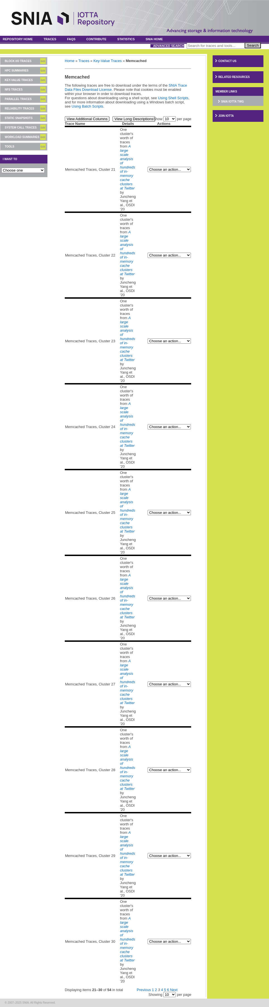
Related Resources (234, 77)
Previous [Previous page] (144, 990)
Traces (50, 39)
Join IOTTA (226, 115)
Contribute (96, 39)
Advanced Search (168, 46)
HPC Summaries (16, 70)
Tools (9, 146)
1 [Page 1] (153, 990)
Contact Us (227, 61)
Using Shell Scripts (173, 98)
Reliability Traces (19, 108)
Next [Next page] (173, 990)
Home (70, 61)
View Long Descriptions (133, 119)
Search (253, 45)
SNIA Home (154, 39)
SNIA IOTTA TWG (232, 101)
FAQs (71, 39)
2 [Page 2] (156, 990)
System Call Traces (21, 127)
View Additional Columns (87, 119)
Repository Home (18, 39)
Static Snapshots (19, 118)
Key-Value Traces (19, 80)
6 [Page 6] (168, 990)
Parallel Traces (18, 99)
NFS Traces (14, 89)
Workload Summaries (22, 137)
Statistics (126, 39)
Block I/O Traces (18, 61)
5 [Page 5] (165, 990)
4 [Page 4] (162, 990)
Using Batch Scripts (87, 106)
